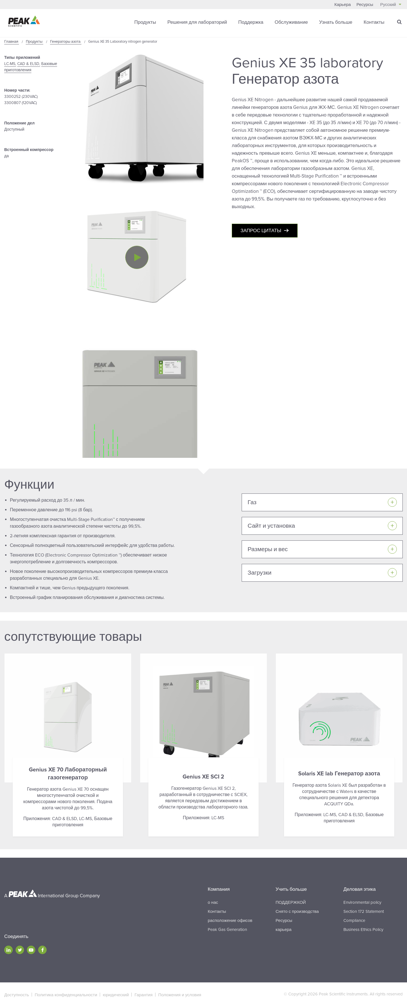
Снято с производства (297, 911)
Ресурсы (364, 4)
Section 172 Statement (363, 911)
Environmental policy (362, 902)
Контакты (374, 22)
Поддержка (250, 22)
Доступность (16, 994)
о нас (213, 902)
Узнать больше (335, 22)
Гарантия (144, 994)
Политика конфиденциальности (66, 994)
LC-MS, (10, 63)
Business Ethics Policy (363, 929)
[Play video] (136, 257)
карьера (283, 929)
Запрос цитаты (261, 231)
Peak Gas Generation (227, 929)
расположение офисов (230, 920)
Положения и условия (179, 994)
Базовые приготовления (30, 66)
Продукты (145, 22)
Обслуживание (291, 22)
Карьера (342, 4)
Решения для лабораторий (197, 22)
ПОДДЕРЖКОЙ (291, 902)
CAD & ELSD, (28, 63)
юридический (116, 994)
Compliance (354, 920)
